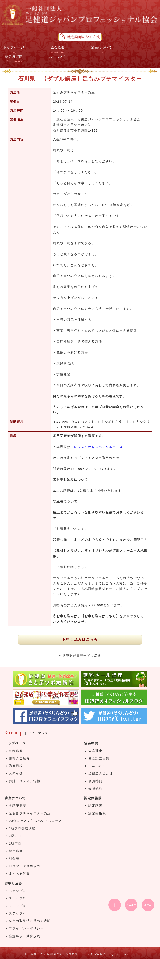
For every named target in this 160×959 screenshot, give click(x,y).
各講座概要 (17, 805)
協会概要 (91, 743)
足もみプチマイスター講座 (30, 813)
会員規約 (95, 788)
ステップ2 (17, 898)
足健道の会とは (100, 773)
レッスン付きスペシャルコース (98, 447)
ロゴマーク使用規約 (24, 866)
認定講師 (16, 851)
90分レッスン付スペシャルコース (35, 821)
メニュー (131, 905)
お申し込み (13, 883)
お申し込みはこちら (80, 639)
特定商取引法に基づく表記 (30, 921)
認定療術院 (93, 798)
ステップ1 (17, 890)
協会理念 (95, 751)
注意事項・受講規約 (24, 936)
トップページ (15, 743)
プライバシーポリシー (26, 928)
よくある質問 (19, 873)
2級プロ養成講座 (22, 828)
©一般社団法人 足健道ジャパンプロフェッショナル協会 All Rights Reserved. (80, 954)
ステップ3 (17, 906)
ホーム (148, 905)
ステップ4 (17, 913)
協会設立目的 (98, 758)
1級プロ (15, 843)
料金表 (14, 858)
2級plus (15, 835)
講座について (15, 798)
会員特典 (95, 781)
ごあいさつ (97, 766)
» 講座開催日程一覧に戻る (80, 655)
